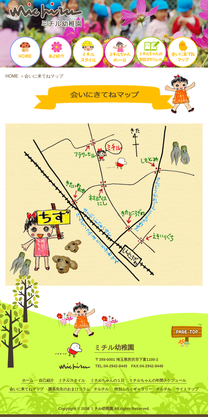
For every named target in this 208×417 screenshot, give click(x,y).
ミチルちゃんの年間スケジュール (157, 380)
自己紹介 (46, 380)
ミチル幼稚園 (114, 347)
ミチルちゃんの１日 (107, 380)
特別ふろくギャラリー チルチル (142, 389)
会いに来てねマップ (26, 389)
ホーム (27, 380)
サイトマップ (187, 389)
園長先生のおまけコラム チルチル (78, 389)
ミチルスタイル (71, 380)
